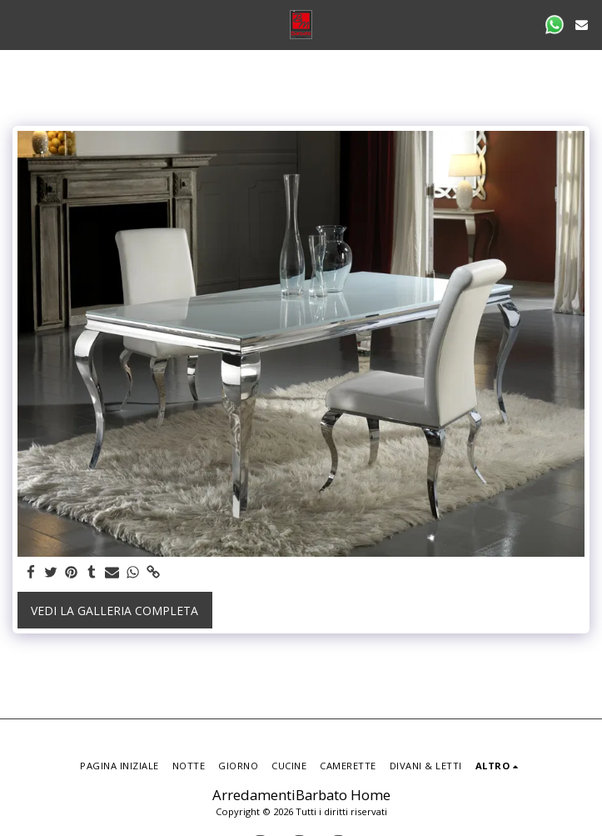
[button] (18, 24)
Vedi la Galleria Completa (114, 610)
